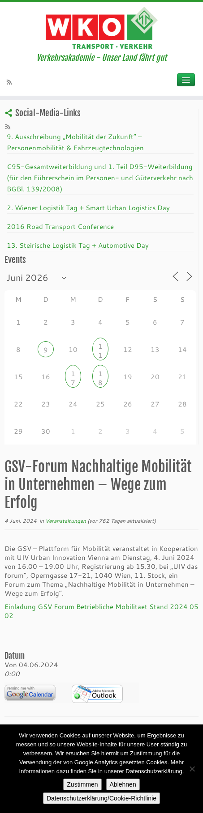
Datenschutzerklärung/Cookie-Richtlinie (101, 798)
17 (73, 374)
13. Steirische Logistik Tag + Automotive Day (78, 245)
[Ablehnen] (191, 768)
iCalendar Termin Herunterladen (97, 694)
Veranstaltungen (66, 520)
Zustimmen (82, 784)
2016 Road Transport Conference (60, 226)
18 (100, 374)
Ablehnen (123, 784)
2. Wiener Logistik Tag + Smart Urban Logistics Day (88, 207)
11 (100, 347)
